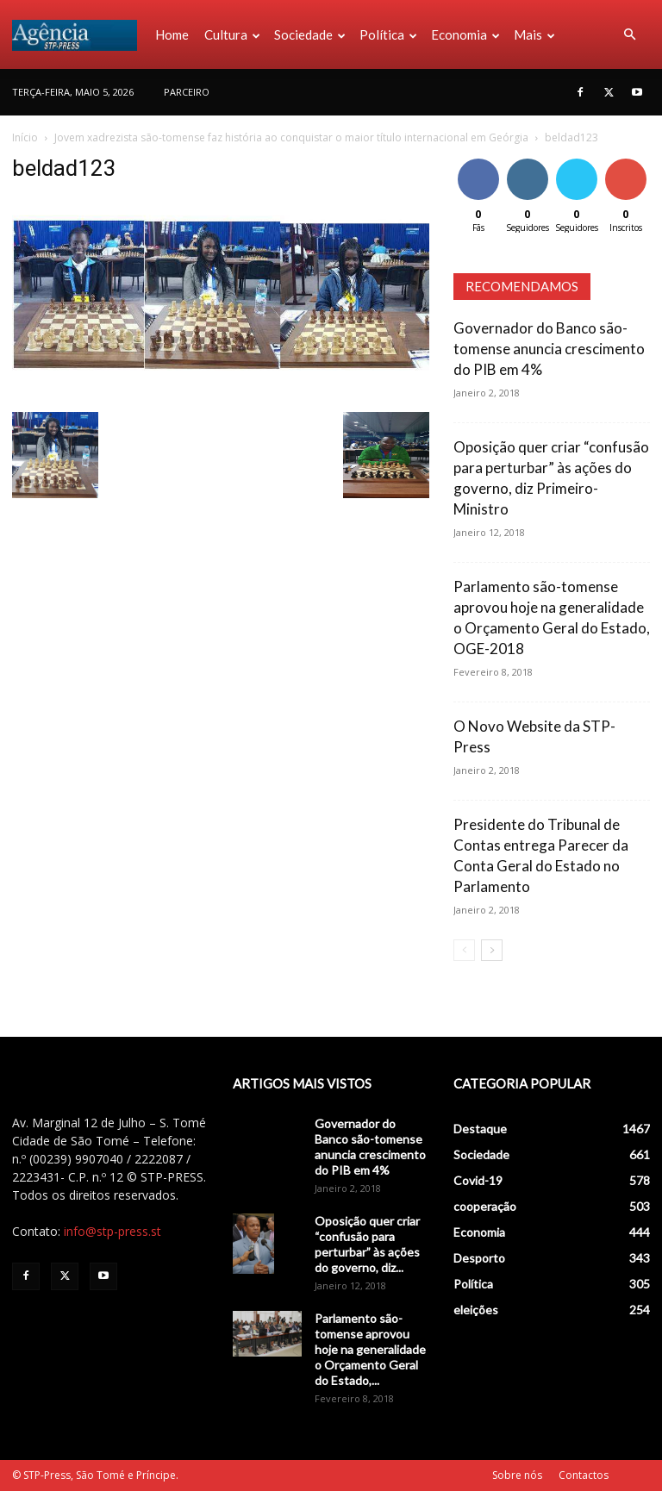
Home (172, 34)
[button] (629, 35)
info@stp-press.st (112, 1231)
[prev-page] (464, 950)
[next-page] (492, 950)
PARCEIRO (186, 91)
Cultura (232, 34)
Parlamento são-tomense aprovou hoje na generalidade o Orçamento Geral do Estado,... (370, 1349)
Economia (465, 34)
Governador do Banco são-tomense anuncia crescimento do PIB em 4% (549, 348)
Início (25, 137)
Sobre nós (517, 1475)
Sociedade (310, 34)
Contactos (584, 1475)
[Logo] (79, 34)
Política (388, 34)
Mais (534, 34)
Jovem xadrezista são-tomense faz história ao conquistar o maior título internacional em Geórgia (291, 137)
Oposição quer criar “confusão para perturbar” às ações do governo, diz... (367, 1244)
